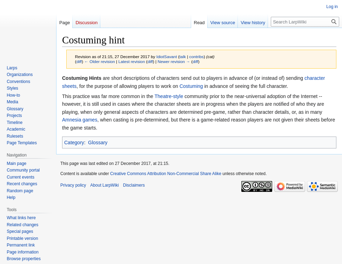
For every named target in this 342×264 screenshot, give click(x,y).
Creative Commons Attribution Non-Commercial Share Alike (165, 173)
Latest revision (131, 61)
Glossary (97, 142)
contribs (196, 56)
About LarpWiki (104, 185)
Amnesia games (79, 120)
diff (79, 61)
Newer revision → (173, 61)
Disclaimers (134, 185)
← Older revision (99, 61)
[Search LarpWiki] (305, 22)
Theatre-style (169, 96)
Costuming (191, 86)
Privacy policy (73, 185)
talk (183, 56)
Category (74, 142)
